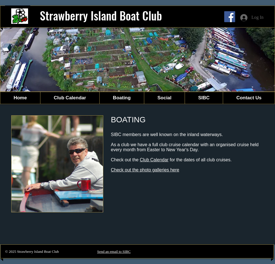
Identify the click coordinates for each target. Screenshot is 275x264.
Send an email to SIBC (113, 251)
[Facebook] (229, 16)
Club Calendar (154, 159)
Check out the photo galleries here (145, 169)
